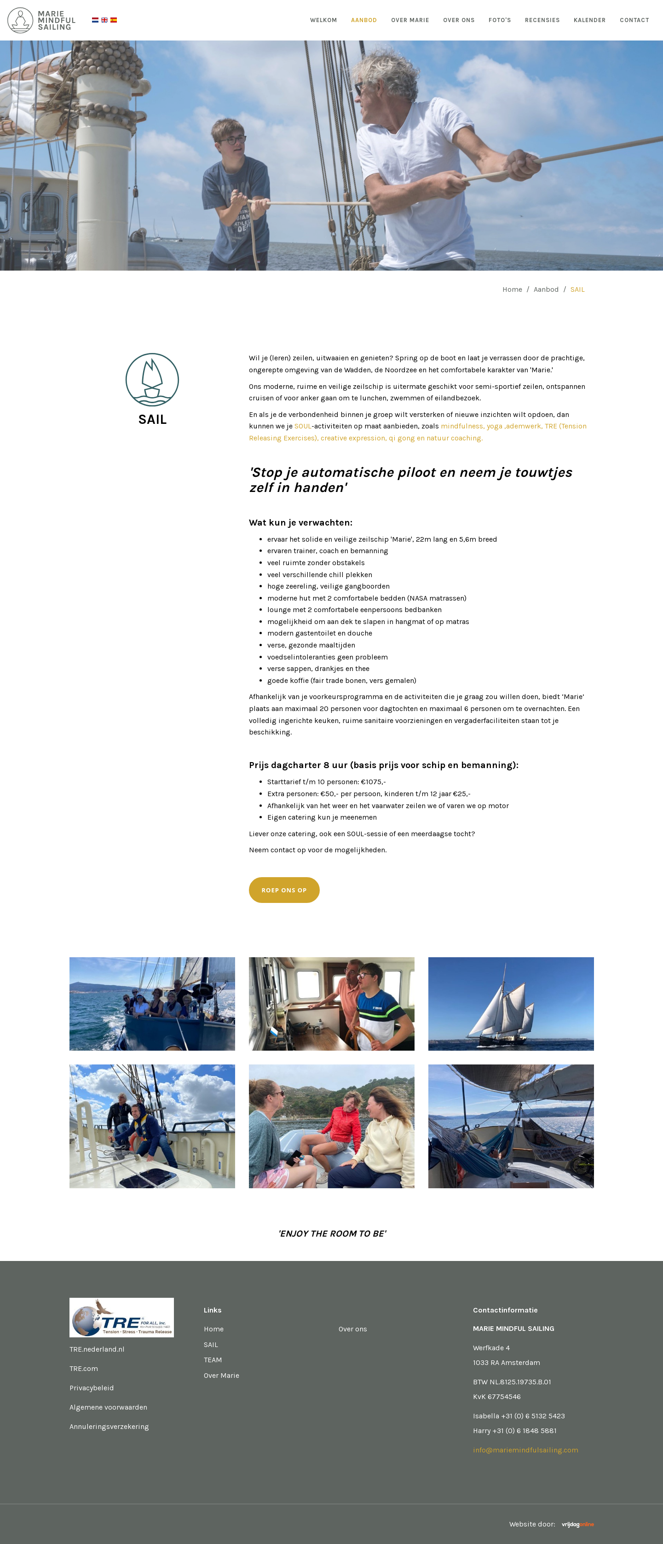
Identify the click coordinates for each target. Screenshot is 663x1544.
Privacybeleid (91, 1387)
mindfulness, (463, 426)
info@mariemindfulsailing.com (525, 1450)
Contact (634, 20)
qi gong (403, 438)
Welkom (323, 20)
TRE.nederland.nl (97, 1349)
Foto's (500, 20)
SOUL (302, 426)
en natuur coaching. (450, 438)
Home (512, 289)
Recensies (542, 20)
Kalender (590, 20)
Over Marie (410, 20)
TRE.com (83, 1368)
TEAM (213, 1359)
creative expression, (355, 438)
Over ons (459, 20)
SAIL (211, 1344)
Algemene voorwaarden (108, 1407)
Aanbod (364, 20)
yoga (495, 426)
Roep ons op (284, 890)
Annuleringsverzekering (109, 1426)
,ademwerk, (524, 426)
